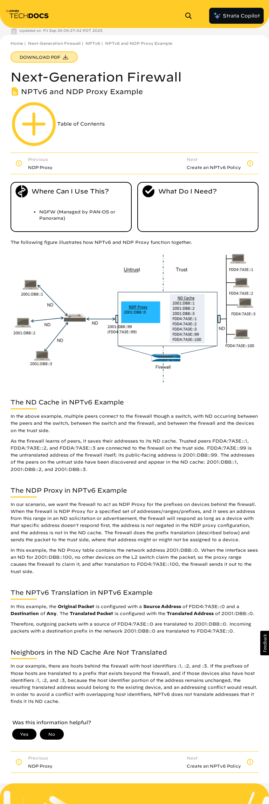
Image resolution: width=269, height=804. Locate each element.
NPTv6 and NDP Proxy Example (138, 43)
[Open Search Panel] (190, 16)
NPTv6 (92, 43)
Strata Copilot (236, 16)
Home (17, 43)
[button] (264, 643)
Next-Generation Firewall (54, 43)
